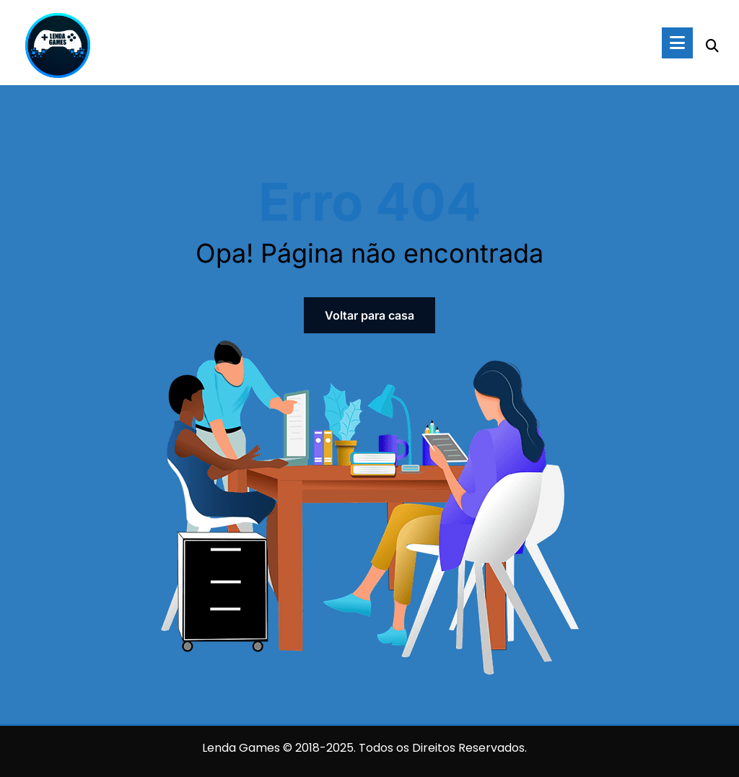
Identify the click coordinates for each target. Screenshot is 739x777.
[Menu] (677, 42)
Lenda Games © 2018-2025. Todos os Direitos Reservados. (364, 747)
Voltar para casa (369, 315)
